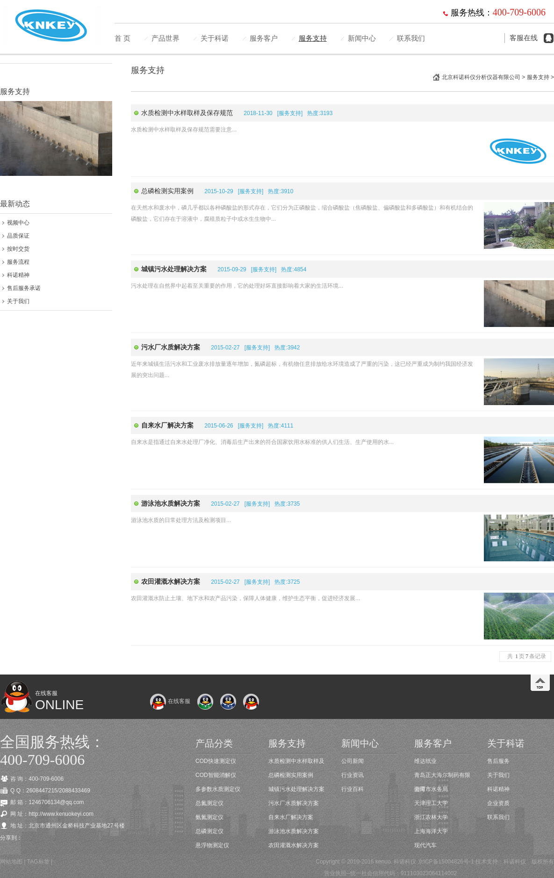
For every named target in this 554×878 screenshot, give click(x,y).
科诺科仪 (515, 861)
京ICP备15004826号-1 (446, 861)
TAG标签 (38, 861)
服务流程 (18, 262)
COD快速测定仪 (215, 761)
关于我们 (18, 301)
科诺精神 (18, 275)
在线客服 (170, 701)
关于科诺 (215, 38)
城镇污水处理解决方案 (296, 789)
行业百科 (352, 789)
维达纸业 (425, 761)
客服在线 (524, 38)
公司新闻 (352, 761)
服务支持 (313, 38)
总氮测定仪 (209, 803)
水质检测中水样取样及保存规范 (187, 112)
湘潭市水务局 (431, 789)
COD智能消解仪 (215, 775)
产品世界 (165, 38)
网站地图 (11, 861)
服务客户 (264, 38)
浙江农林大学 (431, 817)
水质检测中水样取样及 (296, 761)
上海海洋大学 (431, 831)
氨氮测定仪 (209, 817)
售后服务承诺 (24, 288)
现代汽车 (425, 845)
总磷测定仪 (209, 831)
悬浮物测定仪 (212, 845)
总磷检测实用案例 (167, 191)
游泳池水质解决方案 (293, 831)
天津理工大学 (431, 803)
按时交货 (18, 249)
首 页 (122, 38)
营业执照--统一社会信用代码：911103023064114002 (390, 873)
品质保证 (18, 235)
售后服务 (498, 761)
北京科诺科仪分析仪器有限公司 (481, 77)
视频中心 (18, 222)
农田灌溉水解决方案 (293, 845)
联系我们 (411, 38)
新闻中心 (362, 38)
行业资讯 (352, 775)
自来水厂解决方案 (290, 817)
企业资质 (498, 803)
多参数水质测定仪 (217, 789)
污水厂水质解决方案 (293, 803)
